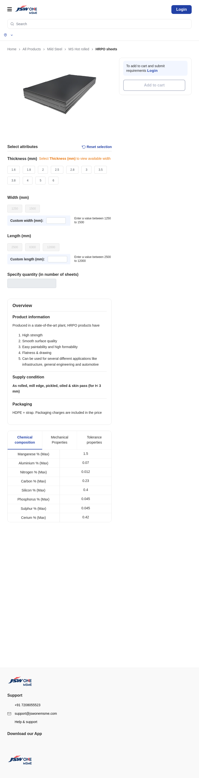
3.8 (13, 180)
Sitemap (15, 617)
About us (15, 604)
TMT (13, 580)
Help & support (22, 716)
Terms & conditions (22, 641)
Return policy (18, 655)
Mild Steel (16, 566)
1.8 (29, 169)
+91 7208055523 (23, 699)
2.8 (72, 169)
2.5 (57, 169)
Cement (15, 587)
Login (181, 9)
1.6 (13, 169)
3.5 (101, 169)
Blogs (13, 611)
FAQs (13, 679)
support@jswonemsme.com (32, 708)
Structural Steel (20, 573)
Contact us (17, 672)
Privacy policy (19, 648)
